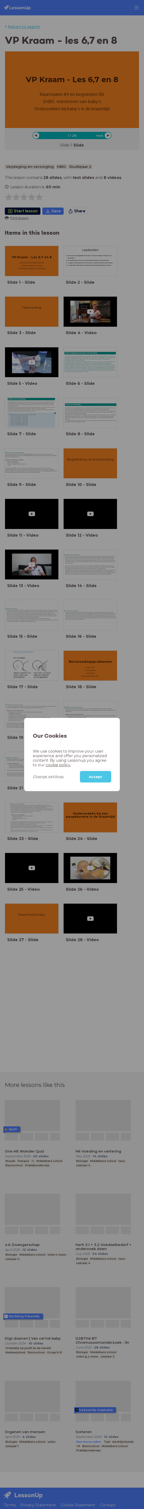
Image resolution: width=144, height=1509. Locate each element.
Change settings (48, 776)
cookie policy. (58, 764)
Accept (95, 776)
